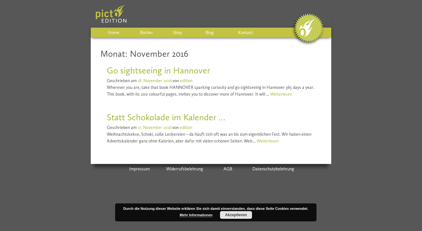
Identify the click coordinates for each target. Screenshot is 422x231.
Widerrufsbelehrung (184, 169)
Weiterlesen (281, 94)
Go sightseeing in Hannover (158, 70)
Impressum (139, 169)
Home (113, 32)
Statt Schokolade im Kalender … (166, 117)
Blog (210, 32)
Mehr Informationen (196, 215)
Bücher (146, 32)
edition (186, 80)
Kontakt (245, 32)
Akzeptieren (236, 215)
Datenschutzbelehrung (273, 169)
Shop (177, 32)
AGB (228, 169)
